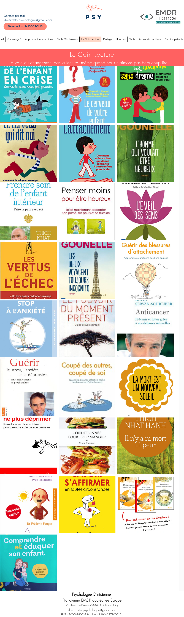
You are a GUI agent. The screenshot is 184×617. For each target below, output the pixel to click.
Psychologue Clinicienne (92, 594)
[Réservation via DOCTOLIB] (25, 26)
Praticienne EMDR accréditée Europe (92, 600)
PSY (94, 17)
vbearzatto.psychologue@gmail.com (28, 20)
